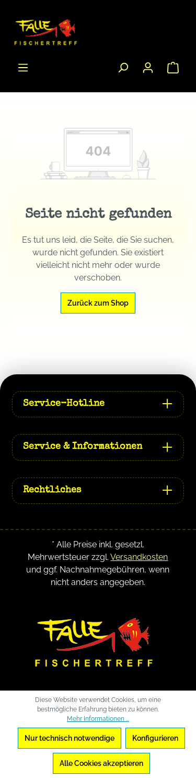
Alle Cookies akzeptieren (101, 763)
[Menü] (23, 67)
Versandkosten (139, 557)
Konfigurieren (155, 738)
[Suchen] (122, 67)
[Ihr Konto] (147, 67)
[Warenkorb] (173, 67)
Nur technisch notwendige (69, 738)
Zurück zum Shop (98, 303)
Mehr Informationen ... (98, 718)
